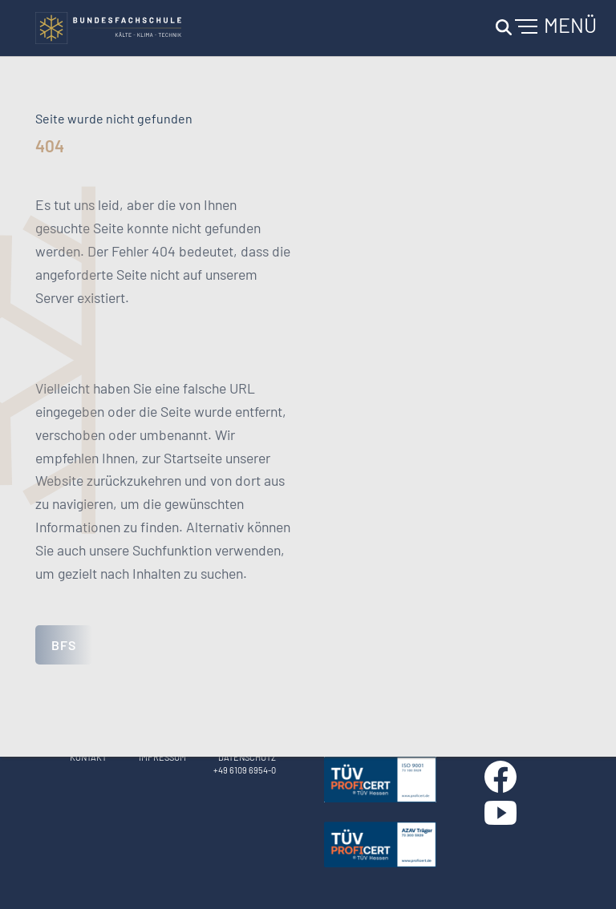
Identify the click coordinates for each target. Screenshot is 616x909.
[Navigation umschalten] (544, 28)
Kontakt (88, 757)
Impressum (162, 757)
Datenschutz (247, 757)
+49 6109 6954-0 (244, 770)
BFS (63, 644)
